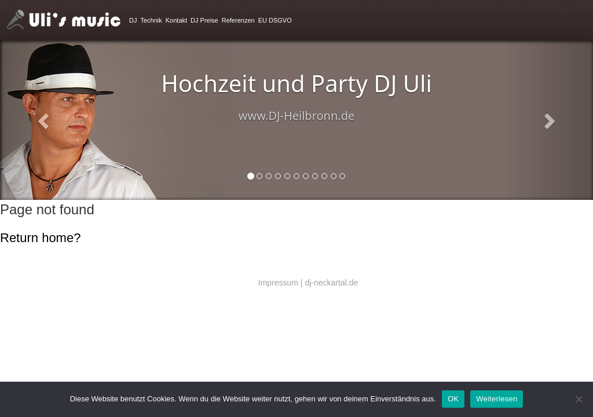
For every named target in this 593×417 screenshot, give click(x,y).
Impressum (278, 282)
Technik (151, 20)
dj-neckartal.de (331, 282)
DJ (133, 20)
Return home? (40, 238)
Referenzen (238, 20)
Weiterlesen (496, 398)
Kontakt (176, 20)
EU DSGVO (275, 20)
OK (453, 398)
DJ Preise (204, 20)
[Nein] (578, 399)
